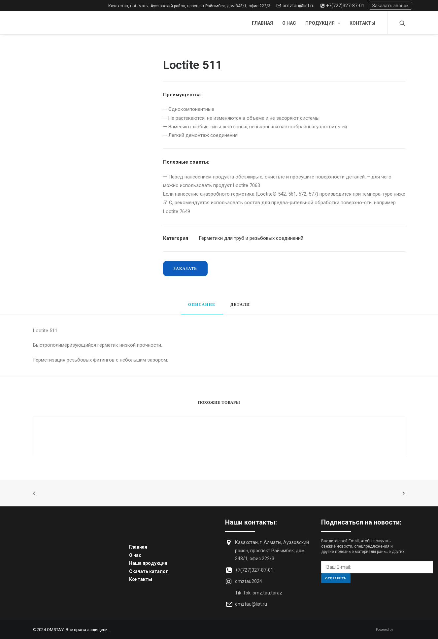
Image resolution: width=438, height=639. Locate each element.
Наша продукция (148, 563)
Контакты (362, 23)
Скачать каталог (148, 571)
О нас (289, 23)
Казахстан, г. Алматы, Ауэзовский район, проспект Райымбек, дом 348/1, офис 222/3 (189, 6)
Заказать (185, 268)
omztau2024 (248, 581)
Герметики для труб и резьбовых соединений (251, 238)
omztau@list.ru (295, 5)
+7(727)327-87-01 (342, 5)
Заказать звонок (390, 5)
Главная (262, 23)
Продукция (322, 23)
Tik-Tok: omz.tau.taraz (258, 592)
